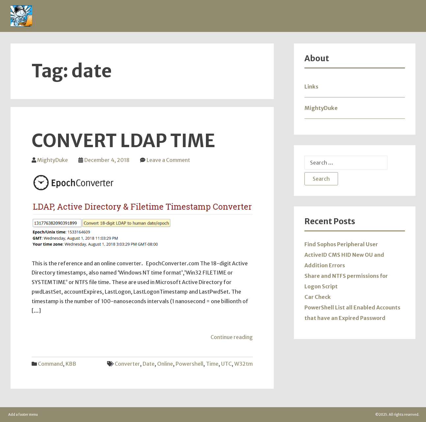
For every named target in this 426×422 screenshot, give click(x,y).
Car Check (317, 297)
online (165, 363)
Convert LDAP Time (123, 141)
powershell (189, 363)
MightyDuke (52, 160)
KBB (71, 363)
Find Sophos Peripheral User (341, 244)
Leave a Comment (168, 160)
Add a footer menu (23, 414)
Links (311, 86)
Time (212, 363)
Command (50, 363)
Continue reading (232, 337)
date (149, 363)
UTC (226, 363)
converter (127, 363)
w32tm (243, 363)
